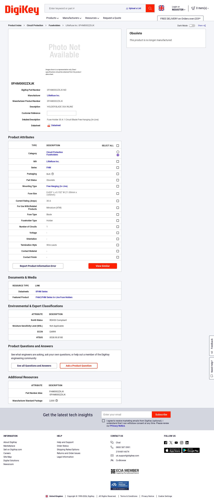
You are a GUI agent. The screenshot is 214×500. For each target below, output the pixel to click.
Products (51, 18)
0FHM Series (42, 291)
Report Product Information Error (38, 266)
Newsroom (8, 464)
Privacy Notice (117, 425)
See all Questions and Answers (34, 365)
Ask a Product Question (79, 365)
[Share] (202, 25)
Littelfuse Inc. (53, 95)
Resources (91, 18)
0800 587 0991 (120, 447)
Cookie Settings (165, 496)
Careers (7, 453)
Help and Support (65, 442)
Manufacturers (71, 18)
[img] (22, 10)
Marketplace (9, 446)
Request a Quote (112, 18)
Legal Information (65, 457)
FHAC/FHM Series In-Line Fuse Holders (54, 297)
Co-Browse (118, 460)
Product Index (14, 25)
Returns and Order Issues (68, 453)
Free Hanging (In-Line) (57, 186)
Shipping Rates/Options (68, 449)
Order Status (63, 446)
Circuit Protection (35, 25)
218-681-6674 (120, 451)
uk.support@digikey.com (125, 456)
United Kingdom (54, 496)
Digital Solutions (11, 460)
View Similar (103, 266)
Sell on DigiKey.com (12, 449)
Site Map (7, 457)
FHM (48, 167)
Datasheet (54, 125)
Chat (115, 443)
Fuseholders (54, 25)
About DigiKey (10, 442)
